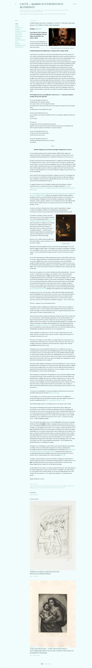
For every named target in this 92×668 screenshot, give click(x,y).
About (25, 14)
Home (21, 14)
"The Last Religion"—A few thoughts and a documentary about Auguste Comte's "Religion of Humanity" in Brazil (52, 651)
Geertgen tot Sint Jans (20, 31)
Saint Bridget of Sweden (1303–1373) (43, 325)
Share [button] (16, 20)
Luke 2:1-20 (38, 29)
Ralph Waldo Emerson (20, 45)
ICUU (60, 94)
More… (64, 14)
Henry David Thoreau (20, 40)
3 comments (35, 576)
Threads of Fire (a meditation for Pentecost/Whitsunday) (44, 573)
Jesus (16, 41)
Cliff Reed (17, 29)
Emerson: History (54, 393)
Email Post (35, 484)
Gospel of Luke (18, 36)
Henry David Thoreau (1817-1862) (38, 288)
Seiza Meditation (57, 14)
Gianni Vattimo (18, 33)
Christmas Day (18, 27)
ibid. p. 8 (62, 455)
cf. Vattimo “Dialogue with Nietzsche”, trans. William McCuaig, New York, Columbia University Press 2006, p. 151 (52, 187)
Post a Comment (34, 494)
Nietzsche (17, 43)
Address (17, 26)
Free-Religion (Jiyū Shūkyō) (36, 14)
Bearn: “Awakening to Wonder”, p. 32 (54, 400)
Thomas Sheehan (19, 47)
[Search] (75, 4)
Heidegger (17, 38)
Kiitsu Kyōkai (48, 14)
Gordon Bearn (18, 34)
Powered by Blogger (46, 664)
